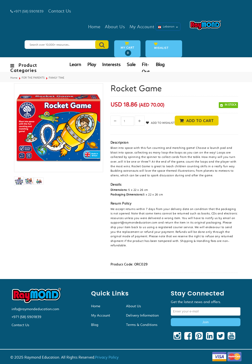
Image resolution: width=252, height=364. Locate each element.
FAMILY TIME (56, 77)
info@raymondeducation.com (35, 309)
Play (91, 64)
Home (13, 77)
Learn (75, 64)
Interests (111, 64)
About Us (133, 306)
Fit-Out (146, 68)
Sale (131, 64)
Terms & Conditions (142, 324)
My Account (100, 315)
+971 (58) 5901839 (26, 317)
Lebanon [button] (168, 26)
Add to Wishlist (162, 123)
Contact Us (20, 325)
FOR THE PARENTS (33, 77)
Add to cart (200, 120)
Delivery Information (142, 315)
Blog (160, 64)
